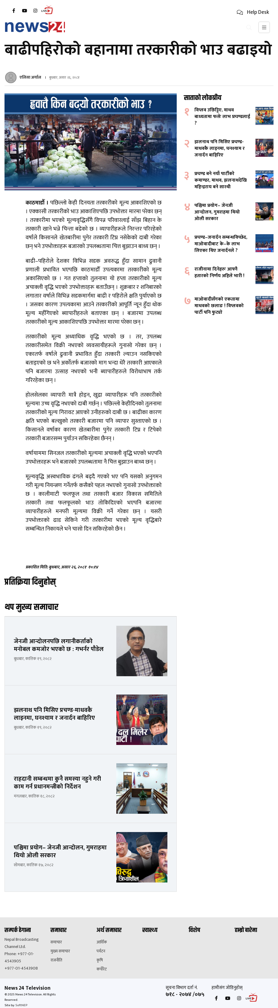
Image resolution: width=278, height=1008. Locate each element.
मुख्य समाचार (60, 951)
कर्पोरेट (101, 969)
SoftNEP (21, 1005)
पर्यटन (100, 951)
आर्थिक (101, 942)
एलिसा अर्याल (30, 77)
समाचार (56, 942)
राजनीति (56, 960)
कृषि (99, 960)
